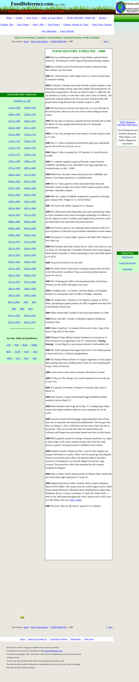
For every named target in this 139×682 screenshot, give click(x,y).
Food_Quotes (23, 24)
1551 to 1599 (14, 121)
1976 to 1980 (30, 282)
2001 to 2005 (13, 302)
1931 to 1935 (14, 255)
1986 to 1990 (30, 289)
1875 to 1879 (30, 215)
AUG (35, 351)
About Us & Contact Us (37, 639)
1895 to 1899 (30, 228)
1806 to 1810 (14, 175)
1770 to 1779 (14, 154)
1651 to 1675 (30, 128)
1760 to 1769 (30, 148)
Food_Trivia (31, 18)
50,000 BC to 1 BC (22, 101)
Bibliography (76, 639)
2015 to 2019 (14, 322)
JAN (8, 345)
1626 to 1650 (14, 128)
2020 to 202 (29, 322)
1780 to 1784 (30, 154)
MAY (8, 351)
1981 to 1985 (14, 289)
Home (9, 18)
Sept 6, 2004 (75, 500)
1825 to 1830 (30, 181)
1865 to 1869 (30, 208)
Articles (18, 18)
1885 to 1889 (30, 221)
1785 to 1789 (14, 161)
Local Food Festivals (127, 263)
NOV (26, 358)
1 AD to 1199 (14, 108)
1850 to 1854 (14, 201)
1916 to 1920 (30, 242)
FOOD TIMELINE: (58, 41)
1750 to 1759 (14, 148)
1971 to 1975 (14, 282)
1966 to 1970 (30, 275)
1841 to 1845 (14, 195)
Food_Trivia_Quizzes (101, 24)
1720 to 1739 (14, 141)
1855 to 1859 (30, 201)
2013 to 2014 (30, 315)
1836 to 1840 (30, 188)
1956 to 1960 (30, 268)
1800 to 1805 (30, 168)
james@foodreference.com (53, 651)
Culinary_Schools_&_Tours (75, 24)
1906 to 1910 (30, 235)
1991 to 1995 (14, 295)
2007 (34, 302)
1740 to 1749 (30, 141)
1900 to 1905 (14, 235)
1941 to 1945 (14, 262)
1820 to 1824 (14, 181)
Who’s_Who (38, 24)
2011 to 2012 (14, 315)
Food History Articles (58, 639)
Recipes (102, 18)
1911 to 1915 (14, 242)
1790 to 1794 (30, 161)
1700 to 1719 (30, 134)
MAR (24, 345)
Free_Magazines (49, 31)
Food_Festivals (67, 31)
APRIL (34, 345)
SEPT (9, 358)
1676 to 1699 (14, 134)
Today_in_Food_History (52, 18)
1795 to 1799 (14, 168)
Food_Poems (54, 24)
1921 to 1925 (14, 248)
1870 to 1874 (14, 215)
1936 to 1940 (30, 255)
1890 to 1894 (14, 228)
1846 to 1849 (30, 195)
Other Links (89, 639)
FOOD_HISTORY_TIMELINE (81, 18)
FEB (16, 345)
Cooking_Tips (6, 24)
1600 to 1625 (30, 121)
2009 (22, 309)
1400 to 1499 (14, 114)
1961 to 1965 (14, 275)
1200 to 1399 (30, 108)
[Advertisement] (22, 66)
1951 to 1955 (14, 268)
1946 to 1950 (30, 262)
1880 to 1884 (14, 221)
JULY (26, 351)
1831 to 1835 (14, 188)
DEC (35, 358)
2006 (25, 302)
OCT (18, 358)
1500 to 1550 (30, 114)
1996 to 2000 (30, 295)
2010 (30, 309)
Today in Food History (39, 41)
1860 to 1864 (14, 208)
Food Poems (127, 269)
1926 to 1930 (30, 248)
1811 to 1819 (30, 175)
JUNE (17, 351)
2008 (13, 309)
